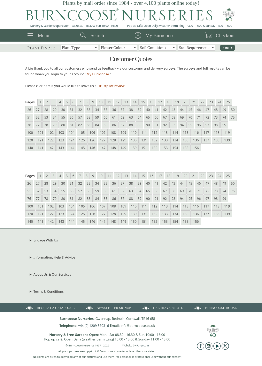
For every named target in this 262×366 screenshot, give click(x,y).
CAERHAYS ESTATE (162, 307)
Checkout (225, 35)
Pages (30, 102)
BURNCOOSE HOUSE (215, 307)
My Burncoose (160, 35)
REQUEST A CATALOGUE (50, 307)
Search (97, 35)
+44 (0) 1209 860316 (93, 325)
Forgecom (143, 345)
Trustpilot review (111, 86)
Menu (43, 35)
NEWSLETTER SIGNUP (108, 307)
